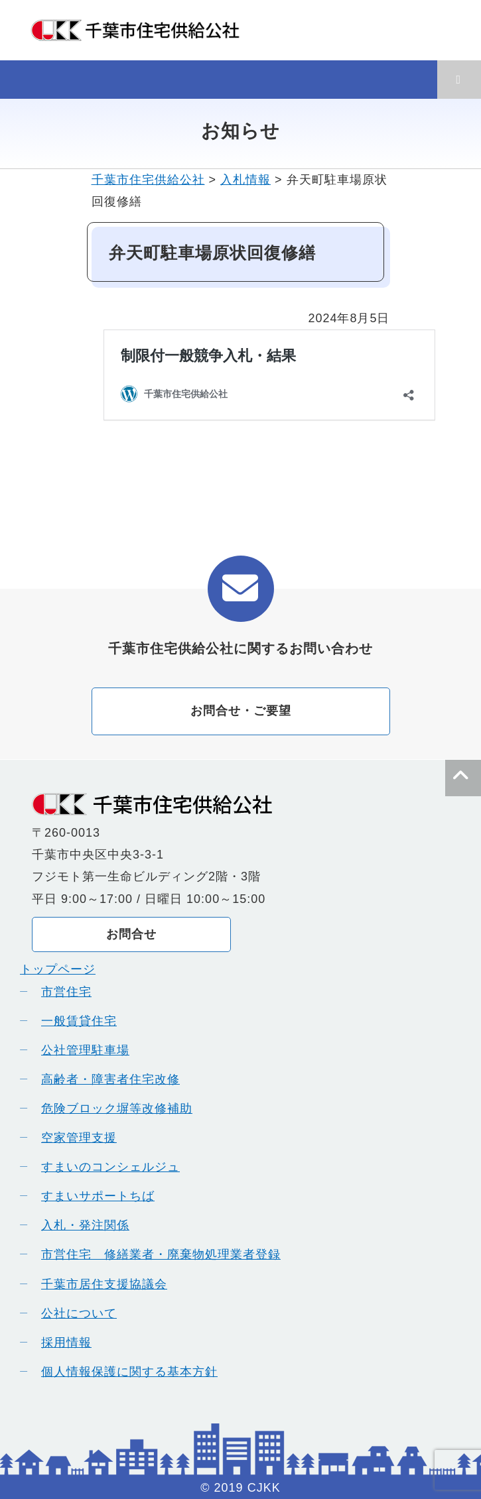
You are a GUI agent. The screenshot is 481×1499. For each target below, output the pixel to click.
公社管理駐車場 (80, 1050)
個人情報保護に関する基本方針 (125, 1371)
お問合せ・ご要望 (240, 710)
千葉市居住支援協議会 (99, 1284)
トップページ (58, 969)
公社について (74, 1313)
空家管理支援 (74, 1137)
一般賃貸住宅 (74, 1021)
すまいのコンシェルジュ (106, 1166)
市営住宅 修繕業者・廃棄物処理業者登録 (156, 1254)
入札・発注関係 (80, 1225)
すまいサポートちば (93, 1196)
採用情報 (62, 1342)
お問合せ (131, 934)
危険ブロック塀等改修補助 (112, 1108)
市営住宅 (62, 991)
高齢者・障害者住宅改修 (106, 1079)
